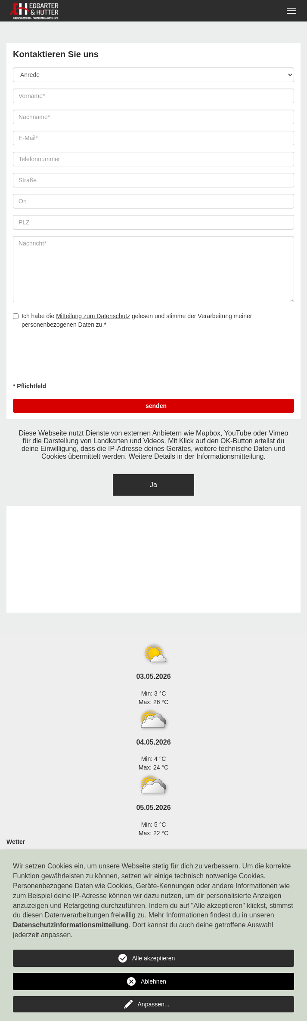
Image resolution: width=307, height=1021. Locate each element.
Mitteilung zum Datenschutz (93, 316)
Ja (153, 484)
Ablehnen (153, 981)
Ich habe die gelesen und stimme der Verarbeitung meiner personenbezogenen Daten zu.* (132, 320)
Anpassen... (154, 1004)
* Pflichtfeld (29, 386)
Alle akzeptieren (153, 958)
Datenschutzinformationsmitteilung (70, 925)
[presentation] (78, 358)
